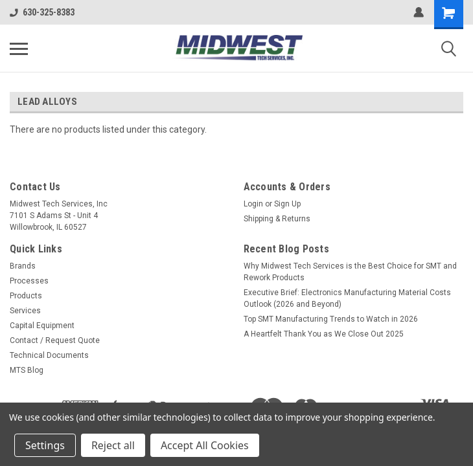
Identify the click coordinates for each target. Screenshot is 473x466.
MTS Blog (26, 370)
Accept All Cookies (205, 445)
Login (253, 203)
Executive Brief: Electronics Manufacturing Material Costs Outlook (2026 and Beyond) (347, 298)
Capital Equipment (42, 325)
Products (26, 295)
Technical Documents (49, 355)
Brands (23, 266)
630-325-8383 (42, 12)
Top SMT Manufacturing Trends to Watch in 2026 (331, 319)
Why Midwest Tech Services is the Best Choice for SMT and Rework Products (350, 271)
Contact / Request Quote (55, 340)
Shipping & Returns (277, 218)
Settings (45, 445)
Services (25, 310)
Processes (29, 280)
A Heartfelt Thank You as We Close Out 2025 (324, 333)
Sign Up (287, 203)
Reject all (113, 445)
